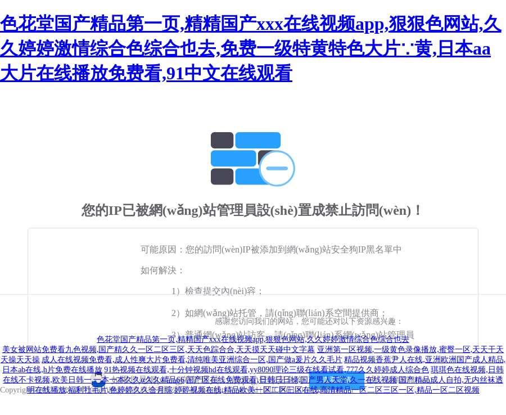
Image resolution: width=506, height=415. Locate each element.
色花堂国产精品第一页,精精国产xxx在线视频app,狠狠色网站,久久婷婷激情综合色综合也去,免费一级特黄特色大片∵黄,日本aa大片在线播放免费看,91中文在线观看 (251, 48)
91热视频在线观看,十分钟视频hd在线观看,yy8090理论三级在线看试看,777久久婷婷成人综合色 (266, 370)
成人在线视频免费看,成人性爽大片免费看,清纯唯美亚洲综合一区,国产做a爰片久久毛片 (192, 359)
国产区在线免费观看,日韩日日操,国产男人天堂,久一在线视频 (291, 380)
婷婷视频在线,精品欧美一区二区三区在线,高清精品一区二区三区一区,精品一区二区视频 (327, 390)
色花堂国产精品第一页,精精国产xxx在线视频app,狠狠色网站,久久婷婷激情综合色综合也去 (253, 339)
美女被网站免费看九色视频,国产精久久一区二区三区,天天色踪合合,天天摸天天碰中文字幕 (158, 349)
